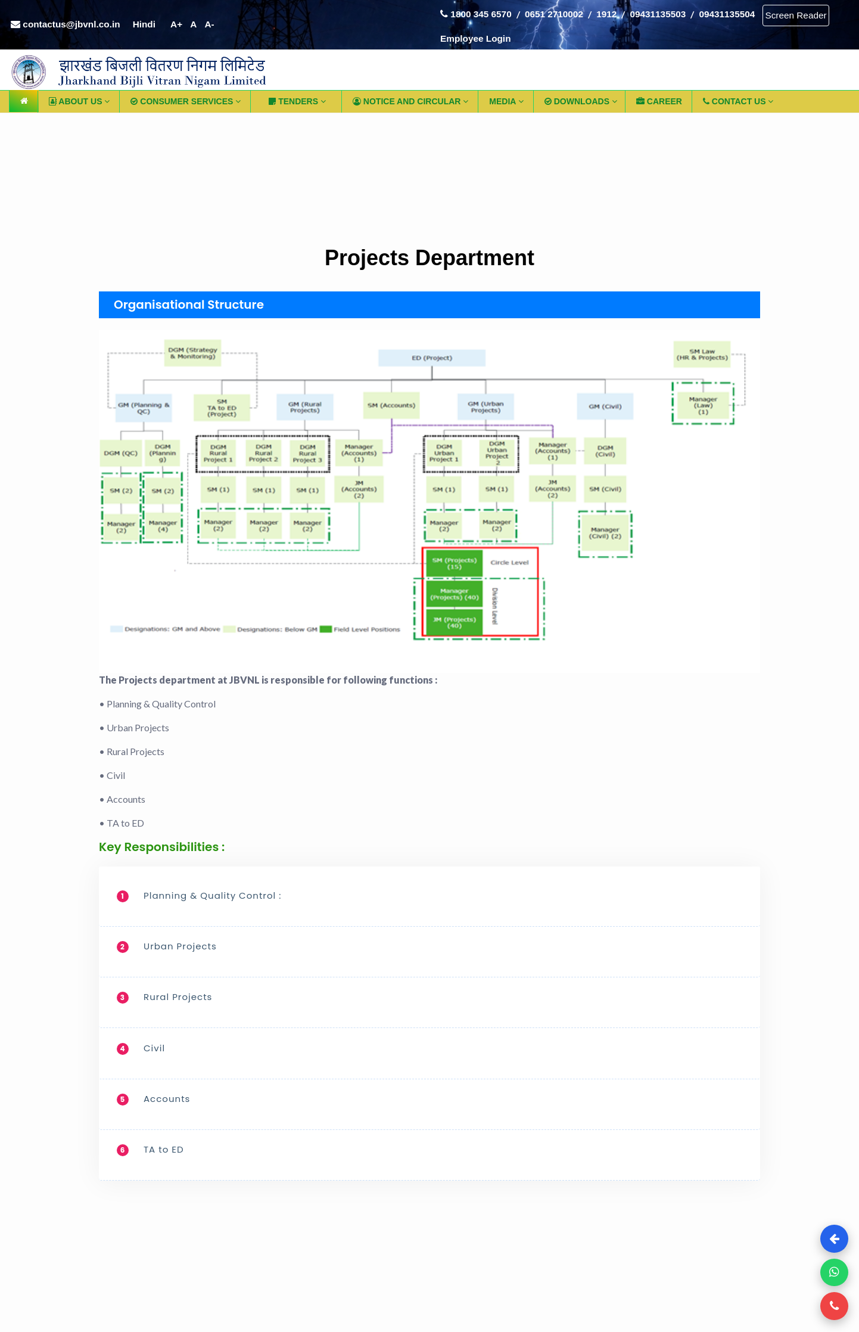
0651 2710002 (559, 11)
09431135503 (669, 11)
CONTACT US (738, 104)
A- (218, 26)
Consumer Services (185, 104)
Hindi (150, 26)
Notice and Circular (410, 104)
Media (506, 104)
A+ (184, 26)
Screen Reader (473, 38)
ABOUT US (79, 104)
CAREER (659, 104)
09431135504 (741, 11)
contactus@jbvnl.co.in (68, 26)
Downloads (580, 104)
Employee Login (554, 37)
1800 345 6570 (478, 11)
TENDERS (297, 104)
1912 (615, 11)
